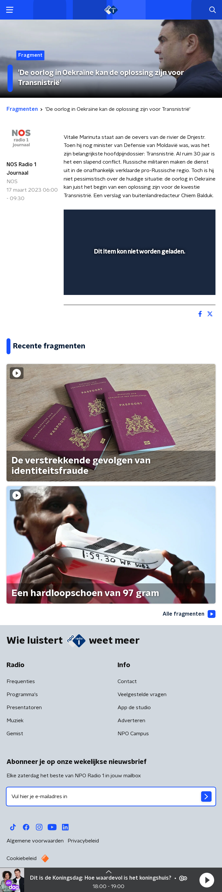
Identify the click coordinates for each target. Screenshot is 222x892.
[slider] (138, 283)
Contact (127, 681)
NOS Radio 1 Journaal (21, 169)
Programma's (22, 694)
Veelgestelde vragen (142, 694)
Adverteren (131, 720)
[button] (206, 880)
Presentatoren (24, 707)
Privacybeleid (83, 840)
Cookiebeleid (22, 858)
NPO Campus (133, 733)
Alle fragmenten (189, 614)
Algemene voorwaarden (35, 840)
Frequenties (21, 681)
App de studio (134, 707)
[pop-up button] (180, 219)
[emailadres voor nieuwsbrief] (111, 796)
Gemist (15, 733)
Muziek (15, 720)
